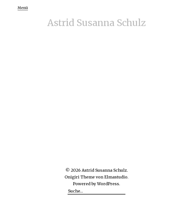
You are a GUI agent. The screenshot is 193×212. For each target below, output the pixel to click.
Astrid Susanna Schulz (96, 23)
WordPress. (108, 183)
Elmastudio (115, 176)
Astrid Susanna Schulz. (105, 170)
